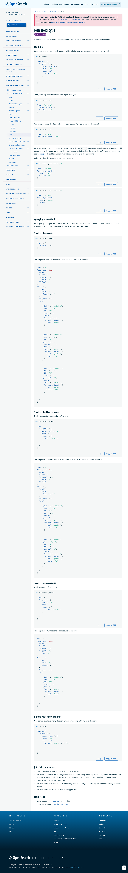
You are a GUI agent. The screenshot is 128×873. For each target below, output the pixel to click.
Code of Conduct (15, 820)
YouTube (102, 831)
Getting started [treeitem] (12, 36)
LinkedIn (102, 828)
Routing (40, 154)
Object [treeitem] (12, 124)
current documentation (70, 20)
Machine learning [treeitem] (12, 189)
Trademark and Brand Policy (65, 839)
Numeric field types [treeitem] (16, 104)
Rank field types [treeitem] (14, 155)
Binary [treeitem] (11, 100)
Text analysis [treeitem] (10, 170)
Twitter (102, 824)
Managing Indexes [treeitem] (12, 50)
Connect (102, 820)
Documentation (77, 4)
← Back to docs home (13, 20)
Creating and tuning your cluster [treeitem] (15, 70)
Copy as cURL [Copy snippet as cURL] (111, 89)
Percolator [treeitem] (12, 162)
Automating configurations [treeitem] (16, 194)
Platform (54, 4)
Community (64, 4)
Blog (86, 4)
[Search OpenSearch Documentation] (110, 4)
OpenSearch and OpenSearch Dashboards (15, 13)
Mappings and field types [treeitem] (15, 85)
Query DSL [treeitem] (9, 175)
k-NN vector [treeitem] (13, 152)
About (46, 4)
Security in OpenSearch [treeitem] (14, 76)
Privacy (56, 842)
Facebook (103, 839)
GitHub (11, 828)
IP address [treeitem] (12, 114)
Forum (11, 824)
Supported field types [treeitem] (15, 93)
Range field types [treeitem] (15, 117)
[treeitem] (28, 31)
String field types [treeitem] (15, 138)
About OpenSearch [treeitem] (12, 31)
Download (94, 4)
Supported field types (40, 11)
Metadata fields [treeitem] (12, 166)
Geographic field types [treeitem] (17, 145)
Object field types (54, 11)
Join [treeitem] (11, 135)
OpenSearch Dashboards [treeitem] (15, 60)
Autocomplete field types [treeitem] (17, 142)
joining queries (53, 801)
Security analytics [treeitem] (12, 81)
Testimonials (59, 835)
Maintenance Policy (61, 828)
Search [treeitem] (8, 184)
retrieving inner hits (60, 804)
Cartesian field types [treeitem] (16, 148)
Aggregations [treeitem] (11, 179)
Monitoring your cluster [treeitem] (15, 198)
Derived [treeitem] (11, 159)
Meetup (102, 835)
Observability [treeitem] (11, 203)
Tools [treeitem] (8, 213)
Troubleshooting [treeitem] (12, 222)
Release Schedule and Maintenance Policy (68, 22)
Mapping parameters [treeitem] (14, 90)
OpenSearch (16, 4)
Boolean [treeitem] (11, 107)
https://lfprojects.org (75, 867)
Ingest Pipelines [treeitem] (11, 55)
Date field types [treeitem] (14, 111)
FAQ (55, 831)
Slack (11, 831)
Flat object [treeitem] (13, 131)
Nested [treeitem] (12, 128)
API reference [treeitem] (11, 217)
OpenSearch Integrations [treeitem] (15, 64)
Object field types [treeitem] (15, 121)
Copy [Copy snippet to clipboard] (99, 89)
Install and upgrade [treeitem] (13, 41)
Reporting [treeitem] (9, 208)
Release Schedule (60, 824)
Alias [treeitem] (10, 97)
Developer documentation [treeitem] (15, 227)
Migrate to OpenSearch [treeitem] (14, 45)
